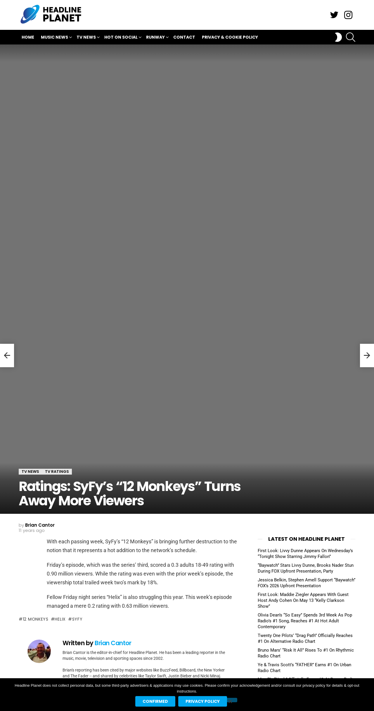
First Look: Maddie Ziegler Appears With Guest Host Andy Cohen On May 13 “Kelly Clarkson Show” (303, 600)
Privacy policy (203, 701)
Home (28, 37)
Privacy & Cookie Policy (230, 37)
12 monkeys (36, 619)
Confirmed (155, 701)
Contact (184, 37)
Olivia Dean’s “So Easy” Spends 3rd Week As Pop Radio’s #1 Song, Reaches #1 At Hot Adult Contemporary (305, 620)
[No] (230, 700)
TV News (86, 38)
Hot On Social (121, 38)
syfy (77, 619)
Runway (155, 38)
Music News (54, 38)
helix (60, 619)
